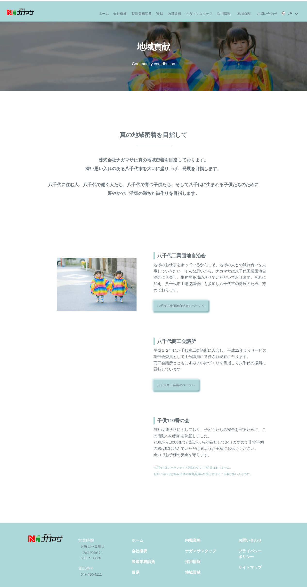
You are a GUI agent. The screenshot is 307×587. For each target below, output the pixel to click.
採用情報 (224, 14)
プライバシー (260, 554)
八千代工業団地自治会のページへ (180, 306)
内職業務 (174, 14)
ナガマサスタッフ (199, 14)
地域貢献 (244, 14)
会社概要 (120, 14)
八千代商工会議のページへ (176, 385)
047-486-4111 (91, 574)
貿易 (159, 14)
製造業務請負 (141, 14)
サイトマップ (250, 567)
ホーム (104, 14)
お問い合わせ (267, 14)
